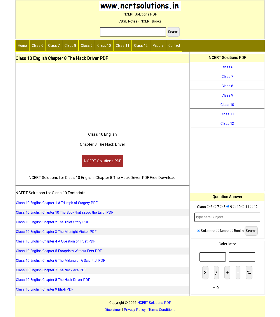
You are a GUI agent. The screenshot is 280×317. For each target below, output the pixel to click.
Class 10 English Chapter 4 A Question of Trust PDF (55, 241)
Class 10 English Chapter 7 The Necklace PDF (51, 270)
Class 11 (122, 45)
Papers (158, 45)
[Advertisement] (102, 95)
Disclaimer (113, 310)
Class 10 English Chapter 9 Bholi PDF (44, 289)
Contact (174, 45)
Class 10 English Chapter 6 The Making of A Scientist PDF (60, 260)
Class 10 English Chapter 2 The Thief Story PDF (52, 222)
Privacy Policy (135, 310)
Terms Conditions (162, 310)
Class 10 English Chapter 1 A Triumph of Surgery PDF (57, 203)
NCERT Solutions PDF (102, 161)
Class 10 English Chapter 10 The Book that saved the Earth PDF (64, 212)
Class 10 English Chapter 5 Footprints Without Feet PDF (59, 251)
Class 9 (87, 45)
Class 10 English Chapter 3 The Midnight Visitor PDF (56, 232)
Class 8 (70, 45)
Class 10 (104, 45)
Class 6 (37, 45)
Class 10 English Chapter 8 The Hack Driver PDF (53, 280)
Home (22, 45)
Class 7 (54, 45)
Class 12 (141, 45)
